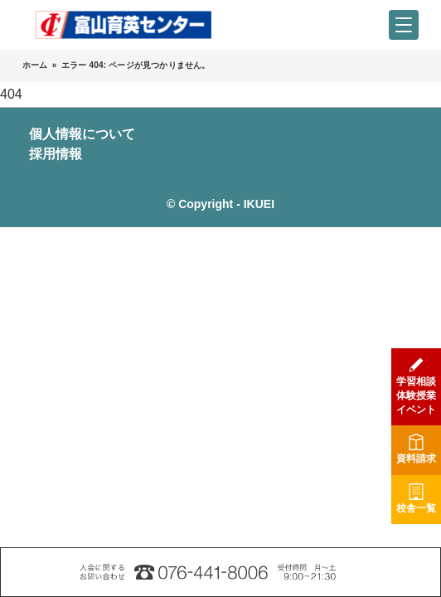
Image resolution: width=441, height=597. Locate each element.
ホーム (35, 65)
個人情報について (82, 134)
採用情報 (55, 154)
